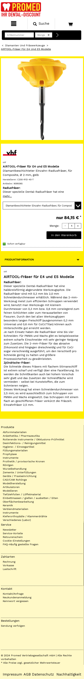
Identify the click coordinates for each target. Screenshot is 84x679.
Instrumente (10, 457)
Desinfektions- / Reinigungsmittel (24, 443)
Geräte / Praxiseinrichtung (19, 476)
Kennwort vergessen (15, 601)
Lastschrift (9, 569)
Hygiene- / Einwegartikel (18, 446)
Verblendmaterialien (15, 509)
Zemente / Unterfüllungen (19, 472)
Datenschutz (43, 674)
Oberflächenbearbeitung (18, 501)
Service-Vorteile (13, 533)
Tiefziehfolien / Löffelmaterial (22, 494)
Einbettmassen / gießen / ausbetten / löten (30, 498)
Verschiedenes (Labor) (17, 519)
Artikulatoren (11, 487)
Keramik (8, 505)
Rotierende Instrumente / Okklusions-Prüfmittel (33, 439)
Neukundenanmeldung (17, 597)
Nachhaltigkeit (68, 674)
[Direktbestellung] (57, 35)
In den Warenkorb (64, 235)
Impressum (12, 674)
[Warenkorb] (69, 23)
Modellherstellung (14, 483)
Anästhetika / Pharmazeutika (21, 435)
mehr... (7, 196)
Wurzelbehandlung (14, 468)
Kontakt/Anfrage (13, 593)
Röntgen (8, 465)
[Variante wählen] (42, 205)
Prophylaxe (10, 454)
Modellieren (10, 490)
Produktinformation (19, 259)
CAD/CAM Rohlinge (15, 479)
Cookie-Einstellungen (16, 540)
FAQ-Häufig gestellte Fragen (20, 544)
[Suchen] (41, 23)
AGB (27, 674)
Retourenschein (13, 537)
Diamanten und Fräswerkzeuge (25, 45)
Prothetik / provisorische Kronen (24, 461)
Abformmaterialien (15, 432)
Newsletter (9, 529)
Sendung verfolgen (13, 625)
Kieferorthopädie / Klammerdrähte (25, 516)
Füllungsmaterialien (15, 450)
